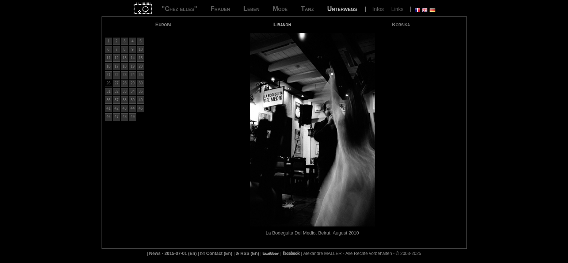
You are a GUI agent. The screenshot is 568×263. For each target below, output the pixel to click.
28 (124, 83)
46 (108, 117)
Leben (251, 8)
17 (116, 66)
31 (108, 91)
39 (132, 100)
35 (140, 91)
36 (108, 100)
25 (140, 75)
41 (108, 108)
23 (124, 75)
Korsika (401, 24)
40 (140, 100)
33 (124, 91)
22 (116, 75)
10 (140, 49)
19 (132, 66)
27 (116, 83)
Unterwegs (342, 8)
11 (108, 58)
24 (132, 75)
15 (140, 58)
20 (140, 66)
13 (124, 58)
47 (116, 117)
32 (116, 91)
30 (140, 83)
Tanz (307, 8)
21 (108, 75)
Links (397, 9)
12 (116, 58)
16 (108, 66)
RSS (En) (247, 253)
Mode (280, 8)
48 (124, 117)
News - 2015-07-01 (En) (173, 253)
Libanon (282, 24)
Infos (378, 9)
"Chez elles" (179, 8)
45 (140, 108)
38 (124, 100)
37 (116, 100)
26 (108, 83)
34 (132, 91)
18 (124, 66)
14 (132, 58)
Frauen (220, 8)
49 (132, 117)
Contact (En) (216, 253)
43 (124, 108)
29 (132, 83)
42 (116, 108)
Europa (163, 24)
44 (132, 108)
